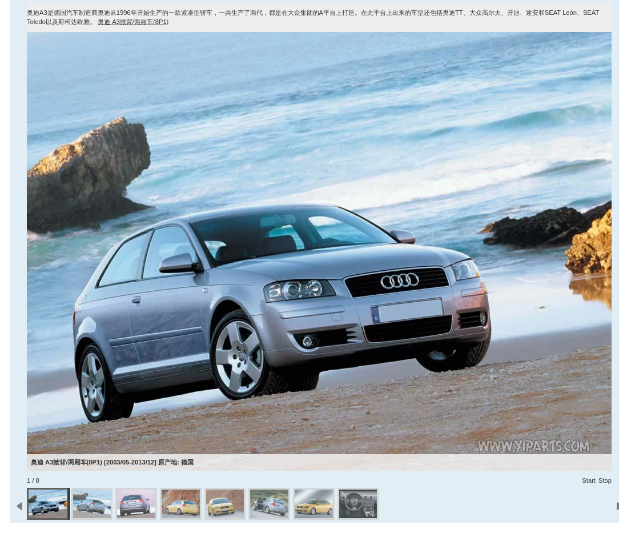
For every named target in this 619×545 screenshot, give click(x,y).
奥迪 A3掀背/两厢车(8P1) (133, 21)
